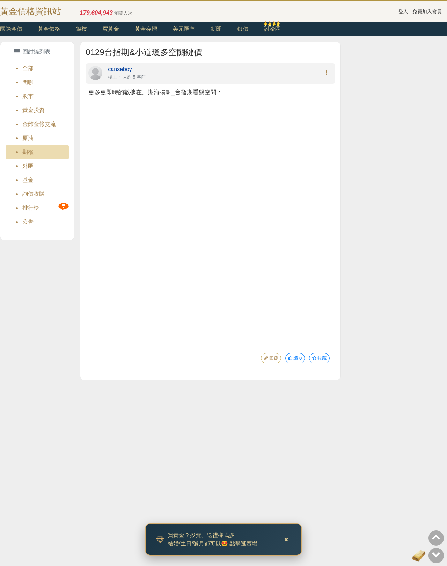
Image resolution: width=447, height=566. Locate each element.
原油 (28, 138)
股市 (28, 96)
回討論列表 (32, 51)
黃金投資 (33, 110)
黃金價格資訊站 (30, 11)
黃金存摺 (146, 29)
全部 (28, 68)
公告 (28, 222)
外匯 (28, 166)
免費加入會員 (427, 11)
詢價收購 (33, 194)
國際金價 (11, 29)
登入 (403, 11)
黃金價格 (49, 29)
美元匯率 (184, 29)
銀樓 (81, 29)
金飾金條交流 (39, 124)
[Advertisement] (394, 146)
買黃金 (110, 29)
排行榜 (30, 208)
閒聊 (28, 82)
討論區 (272, 29)
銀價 (242, 29)
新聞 (216, 29)
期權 (28, 152)
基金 (28, 180)
